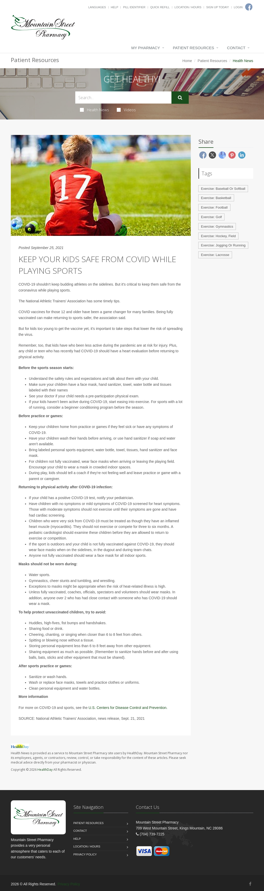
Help (114, 7)
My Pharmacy (145, 48)
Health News (94, 109)
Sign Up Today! (217, 7)
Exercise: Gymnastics (217, 226)
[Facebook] (250, 884)
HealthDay (45, 769)
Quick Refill (160, 7)
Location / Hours (188, 7)
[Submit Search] (180, 97)
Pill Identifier (134, 7)
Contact (236, 48)
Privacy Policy (85, 854)
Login (238, 7)
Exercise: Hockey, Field (218, 236)
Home (187, 61)
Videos (126, 109)
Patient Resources (193, 48)
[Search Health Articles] (123, 97)
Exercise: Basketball (216, 198)
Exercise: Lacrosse (215, 255)
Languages (97, 7)
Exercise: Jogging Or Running (223, 245)
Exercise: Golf (211, 217)
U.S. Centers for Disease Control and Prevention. (128, 708)
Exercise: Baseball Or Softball (223, 189)
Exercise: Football (214, 207)
